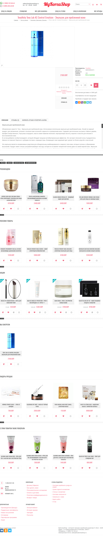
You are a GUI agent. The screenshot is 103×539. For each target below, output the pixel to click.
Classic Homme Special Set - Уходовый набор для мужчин (63, 198)
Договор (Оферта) (33, 485)
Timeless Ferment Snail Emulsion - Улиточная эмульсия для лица (63, 250)
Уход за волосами (79, 11)
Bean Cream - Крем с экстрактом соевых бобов (63, 302)
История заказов (32, 510)
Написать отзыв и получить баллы (64, 92)
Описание (64, 98)
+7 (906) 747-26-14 (9, 3)
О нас (54, 501)
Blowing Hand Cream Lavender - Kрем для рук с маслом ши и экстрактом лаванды (63, 458)
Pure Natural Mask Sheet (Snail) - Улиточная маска (63, 405)
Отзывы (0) (64, 102)
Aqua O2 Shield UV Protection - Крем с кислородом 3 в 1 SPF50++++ (37, 302)
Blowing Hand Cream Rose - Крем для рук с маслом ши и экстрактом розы (11, 457)
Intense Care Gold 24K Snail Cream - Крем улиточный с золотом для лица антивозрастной (11, 198)
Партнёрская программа (9, 517)
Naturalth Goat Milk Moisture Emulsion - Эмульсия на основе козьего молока (89, 250)
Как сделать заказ (32, 488)
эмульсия (9, 163)
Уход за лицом (6, 11)
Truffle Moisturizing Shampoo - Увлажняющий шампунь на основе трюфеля (37, 198)
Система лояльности (59, 494)
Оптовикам (4, 515)
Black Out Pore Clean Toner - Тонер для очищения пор (89, 457)
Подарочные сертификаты (9, 510)
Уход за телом (60, 11)
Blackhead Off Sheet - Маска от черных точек (37, 405)
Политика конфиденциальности (37, 495)
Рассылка (30, 515)
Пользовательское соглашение (37, 490)
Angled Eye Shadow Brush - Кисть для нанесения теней (11, 302)
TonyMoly (88, 68)
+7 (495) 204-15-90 (8, 6)
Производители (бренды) (9, 507)
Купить (96, 85)
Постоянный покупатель (93, 4)
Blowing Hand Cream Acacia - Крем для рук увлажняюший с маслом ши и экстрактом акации (37, 458)
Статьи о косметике (59, 492)
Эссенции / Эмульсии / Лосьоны (38, 20)
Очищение (23, 11)
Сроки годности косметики (61, 489)
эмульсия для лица (18, 163)
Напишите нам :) (9, 493)
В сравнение (13, 312)
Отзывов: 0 (64, 90)
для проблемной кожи (30, 163)
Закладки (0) (97, 4)
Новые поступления (7, 512)
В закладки (91, 85)
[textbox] (83, 4)
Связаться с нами (58, 497)
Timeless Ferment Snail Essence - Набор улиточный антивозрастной (37, 250)
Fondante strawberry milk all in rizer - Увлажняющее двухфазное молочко (11, 250)
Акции (3, 520)
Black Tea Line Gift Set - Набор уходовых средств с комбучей (89, 302)
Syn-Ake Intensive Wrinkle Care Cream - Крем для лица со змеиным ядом (89, 198)
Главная (16, 20)
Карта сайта (56, 499)
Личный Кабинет (32, 507)
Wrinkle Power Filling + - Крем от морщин (11, 405)
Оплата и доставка (33, 492)
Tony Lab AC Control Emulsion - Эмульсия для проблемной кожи (11, 354)
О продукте (18, 209)
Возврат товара (32, 497)
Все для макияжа (41, 11)
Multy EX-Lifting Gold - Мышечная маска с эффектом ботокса (89, 405)
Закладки (30, 512)
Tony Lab (3, 163)
